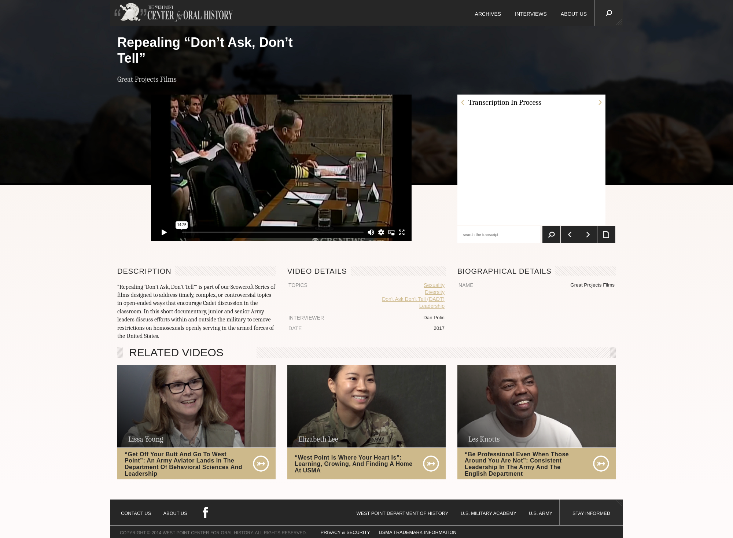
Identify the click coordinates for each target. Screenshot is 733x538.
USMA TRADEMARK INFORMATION (417, 532)
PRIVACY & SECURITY (345, 532)
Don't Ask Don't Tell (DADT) (413, 299)
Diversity (435, 292)
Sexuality (434, 285)
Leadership (432, 306)
